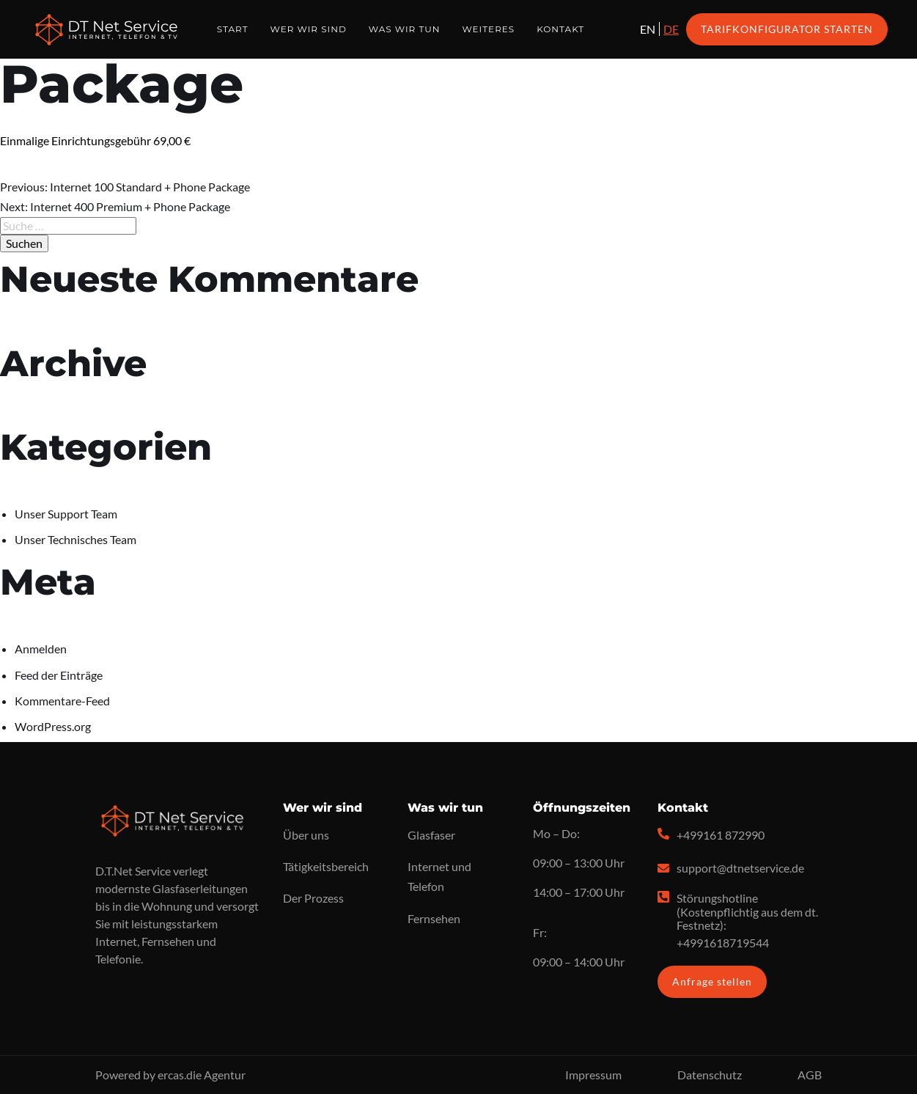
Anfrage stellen (712, 981)
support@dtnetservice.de (740, 868)
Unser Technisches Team (75, 539)
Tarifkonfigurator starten (787, 29)
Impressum (593, 1075)
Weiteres (488, 28)
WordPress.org (53, 726)
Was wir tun (405, 28)
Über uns (306, 835)
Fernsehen (434, 918)
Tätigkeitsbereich (326, 866)
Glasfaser (431, 835)
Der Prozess (313, 898)
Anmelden (41, 649)
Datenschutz (709, 1075)
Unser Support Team (66, 514)
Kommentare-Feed (62, 701)
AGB (810, 1075)
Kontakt (560, 28)
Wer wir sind (308, 28)
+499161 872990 (721, 835)
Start (232, 28)
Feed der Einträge (59, 675)
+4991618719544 (723, 943)
